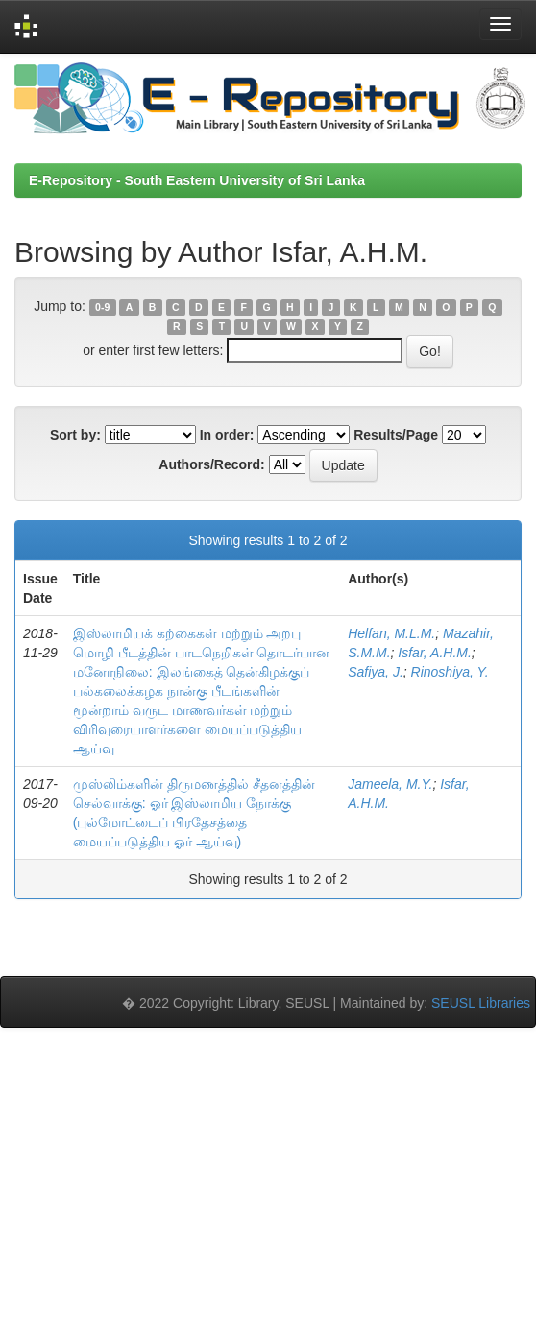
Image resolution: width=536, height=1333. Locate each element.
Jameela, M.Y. (390, 784)
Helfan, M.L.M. (391, 633)
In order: (227, 434)
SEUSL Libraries (480, 1003)
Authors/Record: (211, 464)
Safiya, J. (375, 671)
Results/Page (395, 434)
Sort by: (75, 434)
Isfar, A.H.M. (435, 652)
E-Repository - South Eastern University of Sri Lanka (197, 180)
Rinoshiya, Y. (450, 671)
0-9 (102, 307)
